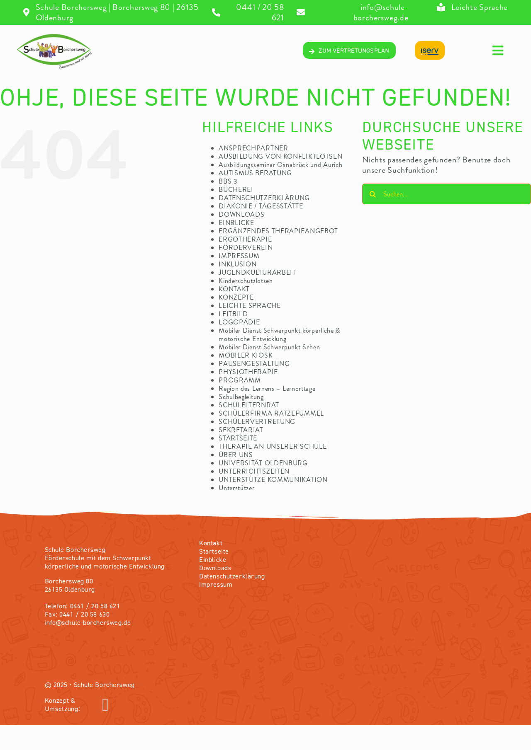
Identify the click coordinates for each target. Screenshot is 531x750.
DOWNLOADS (241, 214)
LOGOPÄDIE (239, 322)
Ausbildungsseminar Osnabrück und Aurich (280, 164)
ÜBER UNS (236, 455)
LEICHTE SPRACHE (250, 305)
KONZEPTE (236, 297)
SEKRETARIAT (241, 430)
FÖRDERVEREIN (246, 247)
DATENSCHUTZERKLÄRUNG (264, 198)
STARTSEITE (238, 438)
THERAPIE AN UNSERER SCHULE (272, 446)
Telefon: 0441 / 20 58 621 (82, 606)
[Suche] (372, 194)
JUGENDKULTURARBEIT (257, 272)
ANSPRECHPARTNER (253, 148)
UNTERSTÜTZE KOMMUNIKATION (273, 479)
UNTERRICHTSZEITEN (254, 471)
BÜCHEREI (236, 189)
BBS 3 (228, 181)
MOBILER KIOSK (246, 355)
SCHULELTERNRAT (249, 405)
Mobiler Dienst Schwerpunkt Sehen (269, 347)
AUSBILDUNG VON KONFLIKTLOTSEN (280, 156)
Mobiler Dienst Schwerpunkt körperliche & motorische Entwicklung (280, 335)
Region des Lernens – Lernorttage (267, 388)
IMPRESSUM (239, 256)
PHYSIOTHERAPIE (248, 372)
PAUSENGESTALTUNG (254, 363)
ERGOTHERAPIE (245, 239)
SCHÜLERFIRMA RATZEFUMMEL (271, 413)
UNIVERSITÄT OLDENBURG (263, 463)
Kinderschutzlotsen (246, 280)
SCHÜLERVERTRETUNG (257, 421)
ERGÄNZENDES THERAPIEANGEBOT (278, 231)
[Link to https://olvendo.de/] (181, 705)
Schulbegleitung (241, 397)
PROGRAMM (240, 380)
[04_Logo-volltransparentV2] (54, 36)
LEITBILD (233, 314)
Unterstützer (236, 488)
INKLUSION (237, 264)
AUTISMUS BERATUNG (255, 173)
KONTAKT (234, 289)
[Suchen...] (446, 194)
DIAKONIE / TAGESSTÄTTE (261, 206)
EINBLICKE (236, 222)
